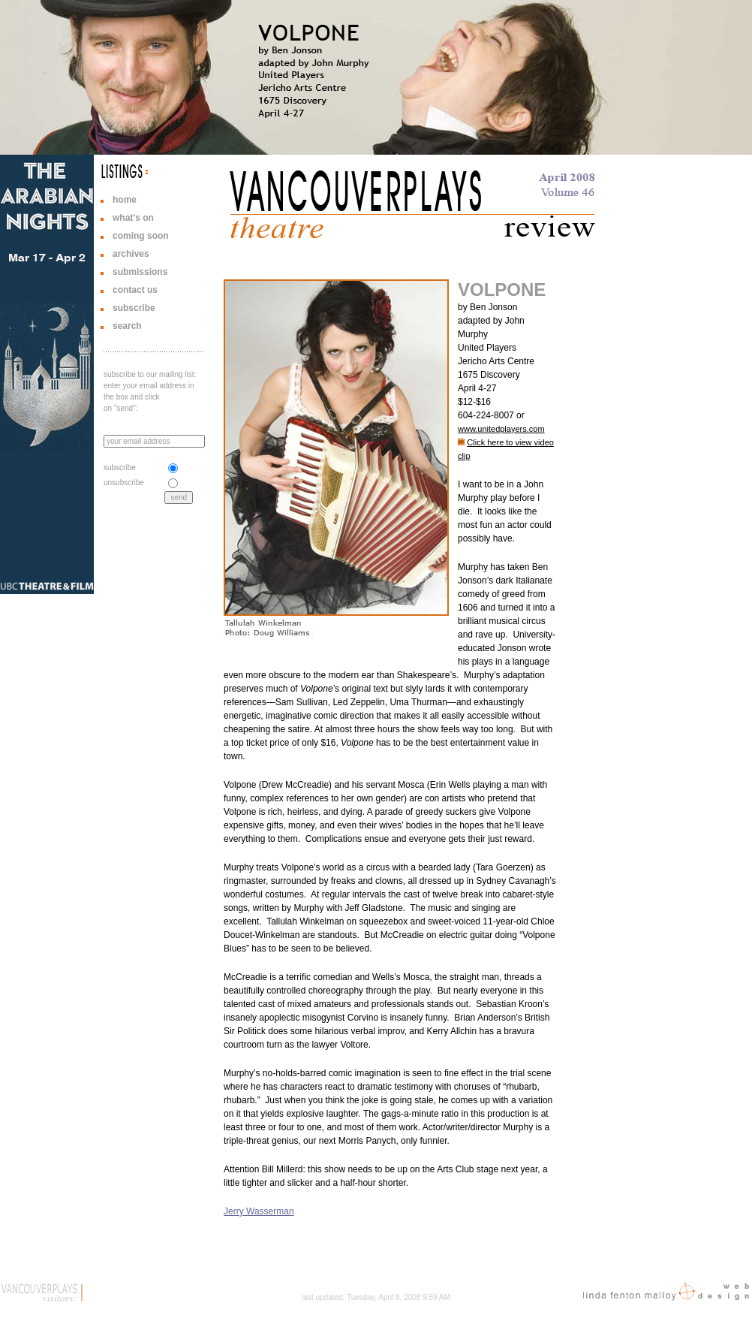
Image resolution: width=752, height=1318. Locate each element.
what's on (133, 218)
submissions (140, 272)
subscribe (134, 308)
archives (131, 254)
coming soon (141, 236)
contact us (135, 290)
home (125, 200)
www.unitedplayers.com (501, 428)
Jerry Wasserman (259, 1211)
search (127, 326)
